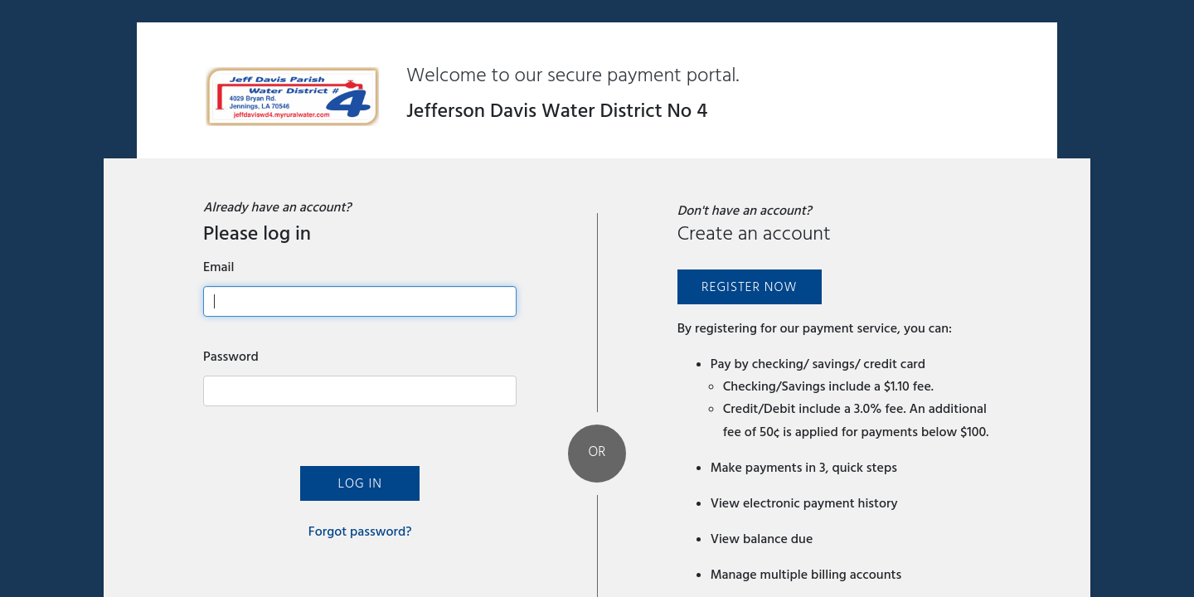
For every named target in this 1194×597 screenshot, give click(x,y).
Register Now (749, 287)
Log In (359, 483)
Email (218, 267)
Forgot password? (360, 531)
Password (231, 356)
